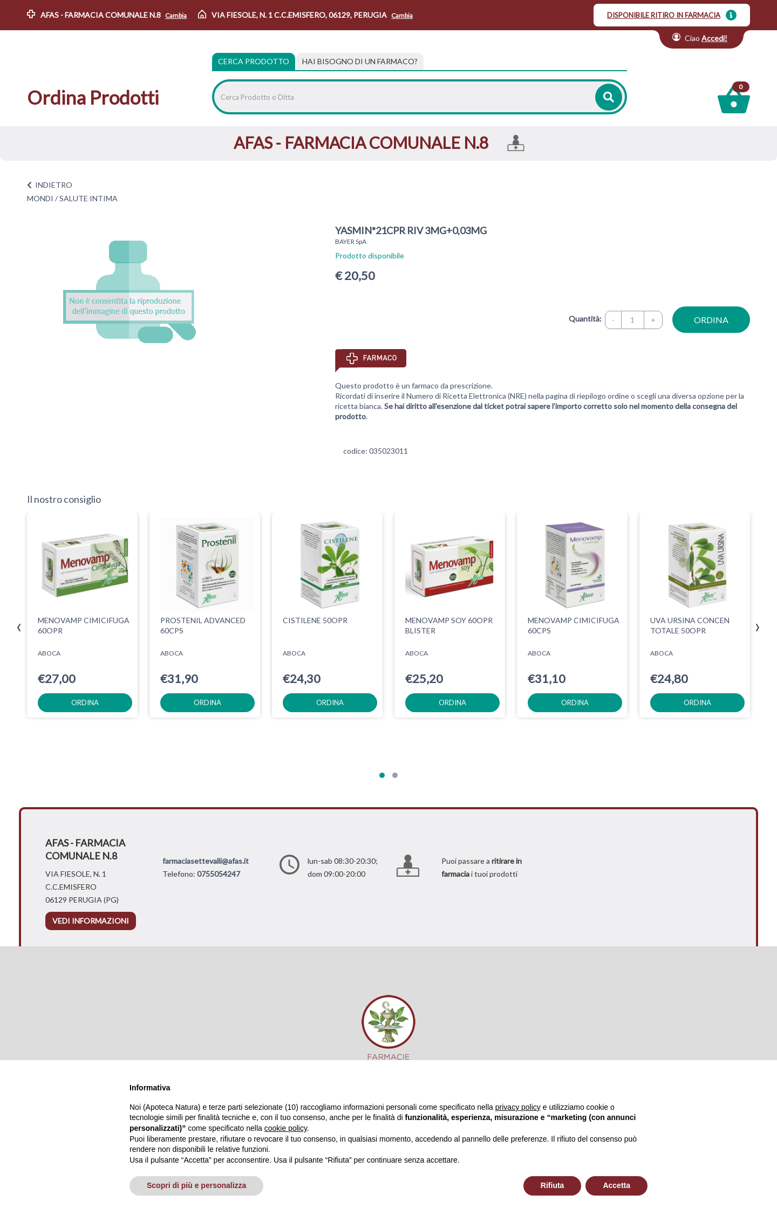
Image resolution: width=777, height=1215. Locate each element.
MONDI (40, 198)
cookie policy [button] (285, 1128)
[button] (382, 775)
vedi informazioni (90, 920)
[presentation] (19, 627)
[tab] (360, 61)
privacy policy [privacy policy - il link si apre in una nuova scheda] (518, 1107)
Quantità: (585, 318)
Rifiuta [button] (552, 1185)
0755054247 (218, 873)
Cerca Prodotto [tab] (253, 61)
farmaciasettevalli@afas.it (205, 860)
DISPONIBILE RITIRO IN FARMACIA (663, 15)
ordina (711, 320)
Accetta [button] (616, 1185)
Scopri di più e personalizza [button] (196, 1185)
